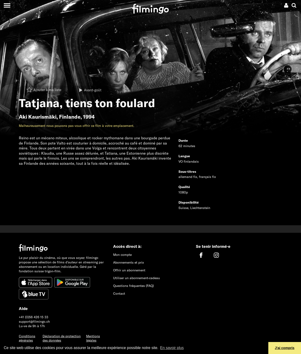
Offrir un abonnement (129, 270)
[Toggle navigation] (7, 5)
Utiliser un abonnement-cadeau (136, 278)
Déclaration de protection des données (62, 338)
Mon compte (122, 255)
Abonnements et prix (128, 262)
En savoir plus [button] (172, 348)
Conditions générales (27, 338)
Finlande (69, 116)
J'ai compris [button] (284, 348)
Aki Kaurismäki (37, 116)
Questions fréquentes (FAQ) (133, 286)
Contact (119, 293)
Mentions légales (93, 338)
